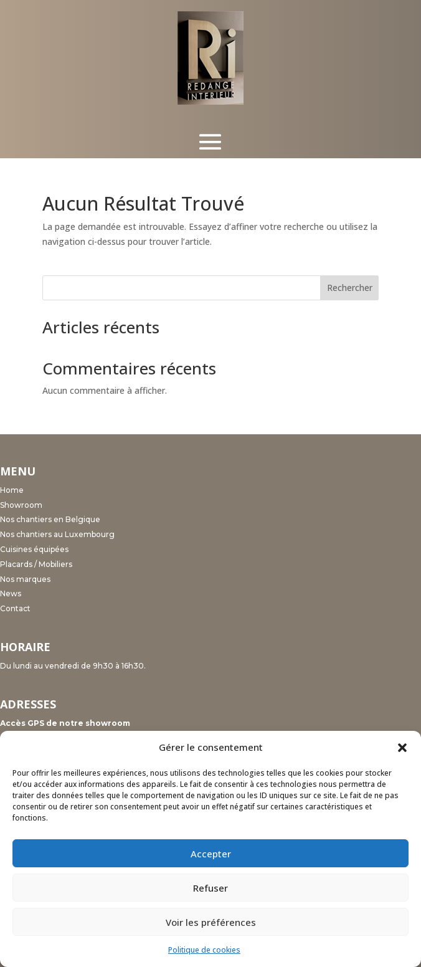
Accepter (211, 853)
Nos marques (25, 579)
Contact (15, 608)
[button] (402, 747)
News (10, 593)
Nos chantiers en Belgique (50, 519)
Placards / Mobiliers (36, 564)
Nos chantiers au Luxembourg (57, 534)
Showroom (21, 505)
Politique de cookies (204, 950)
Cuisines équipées (34, 549)
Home (12, 490)
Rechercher (349, 287)
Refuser (210, 888)
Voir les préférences (211, 922)
